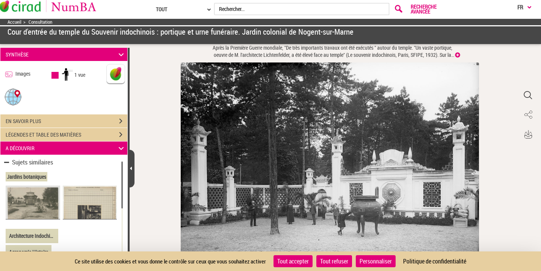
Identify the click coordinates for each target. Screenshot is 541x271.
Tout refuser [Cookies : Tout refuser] (334, 261)
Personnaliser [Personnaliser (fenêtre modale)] (376, 261)
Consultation (40, 22)
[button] (13, 96)
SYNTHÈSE (66, 54)
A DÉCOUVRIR (66, 148)
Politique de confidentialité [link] (434, 261)
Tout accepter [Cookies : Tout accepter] (293, 261)
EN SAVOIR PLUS (66, 121)
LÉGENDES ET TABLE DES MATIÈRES (66, 134)
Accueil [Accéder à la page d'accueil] (14, 22)
